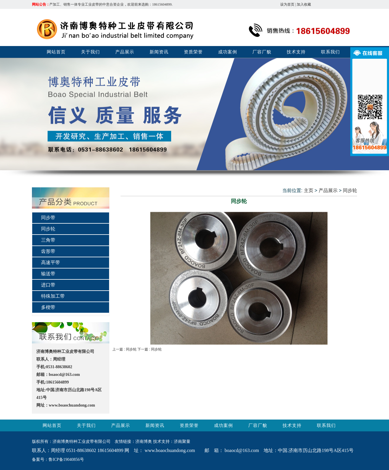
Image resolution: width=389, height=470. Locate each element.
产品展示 (124, 52)
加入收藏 (304, 4)
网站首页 (56, 52)
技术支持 (296, 52)
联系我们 (330, 52)
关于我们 (90, 52)
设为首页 (287, 4)
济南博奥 (143, 441)
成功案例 (227, 52)
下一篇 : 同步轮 (149, 349)
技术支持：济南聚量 (171, 441)
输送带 (48, 273)
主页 (308, 190)
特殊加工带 (53, 296)
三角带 (48, 240)
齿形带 (48, 251)
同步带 (48, 217)
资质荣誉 (193, 52)
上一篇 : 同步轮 (124, 349)
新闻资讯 (159, 52)
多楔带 (48, 307)
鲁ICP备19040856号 (66, 459)
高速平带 (50, 262)
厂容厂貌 (261, 52)
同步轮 (48, 228)
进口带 (48, 284)
